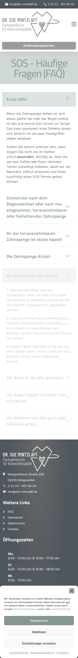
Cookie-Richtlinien (61, 609)
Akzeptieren (39, 621)
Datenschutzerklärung (25, 609)
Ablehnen (39, 632)
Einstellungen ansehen (39, 643)
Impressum (63, 652)
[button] (72, 591)
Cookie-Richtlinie (18, 652)
